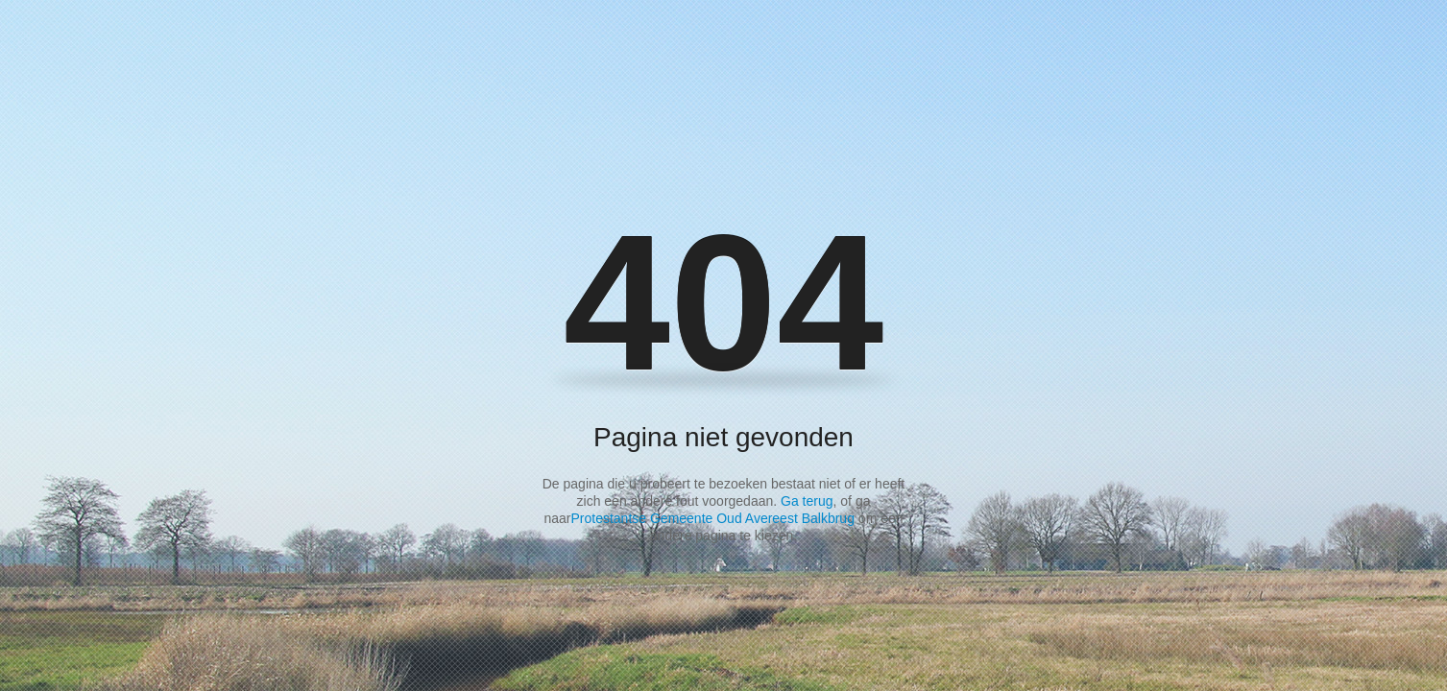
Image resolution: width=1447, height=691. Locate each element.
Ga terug (806, 501)
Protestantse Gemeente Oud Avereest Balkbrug (712, 518)
